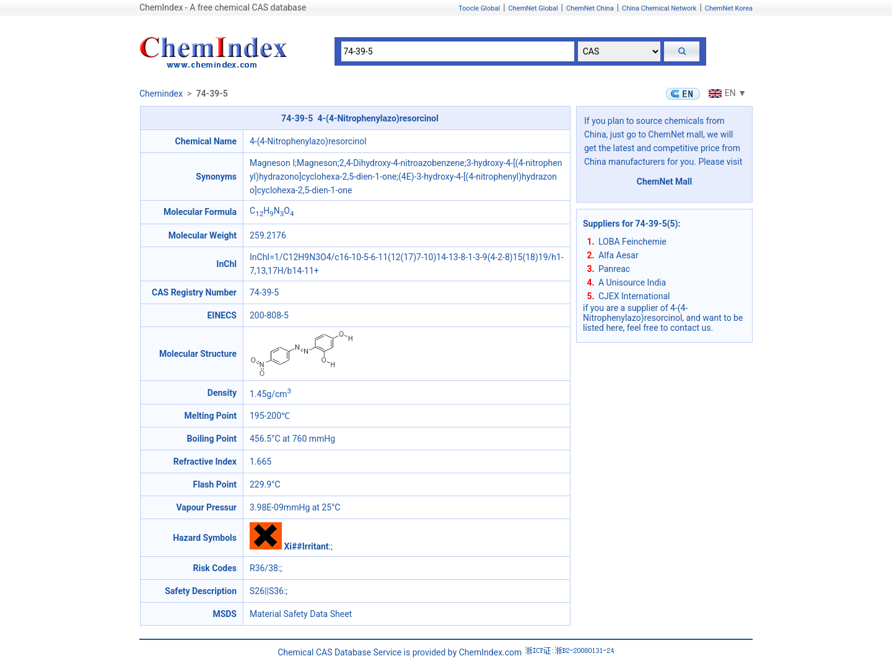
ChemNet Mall (665, 181)
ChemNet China (590, 8)
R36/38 (264, 568)
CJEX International (634, 296)
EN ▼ (726, 93)
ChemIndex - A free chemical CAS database (222, 7)
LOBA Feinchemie (632, 242)
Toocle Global (479, 8)
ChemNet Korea (729, 8)
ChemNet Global (533, 8)
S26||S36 (267, 591)
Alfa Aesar (618, 255)
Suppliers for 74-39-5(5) (630, 224)
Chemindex (161, 93)
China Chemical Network (659, 8)
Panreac (614, 269)
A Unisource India (632, 282)
